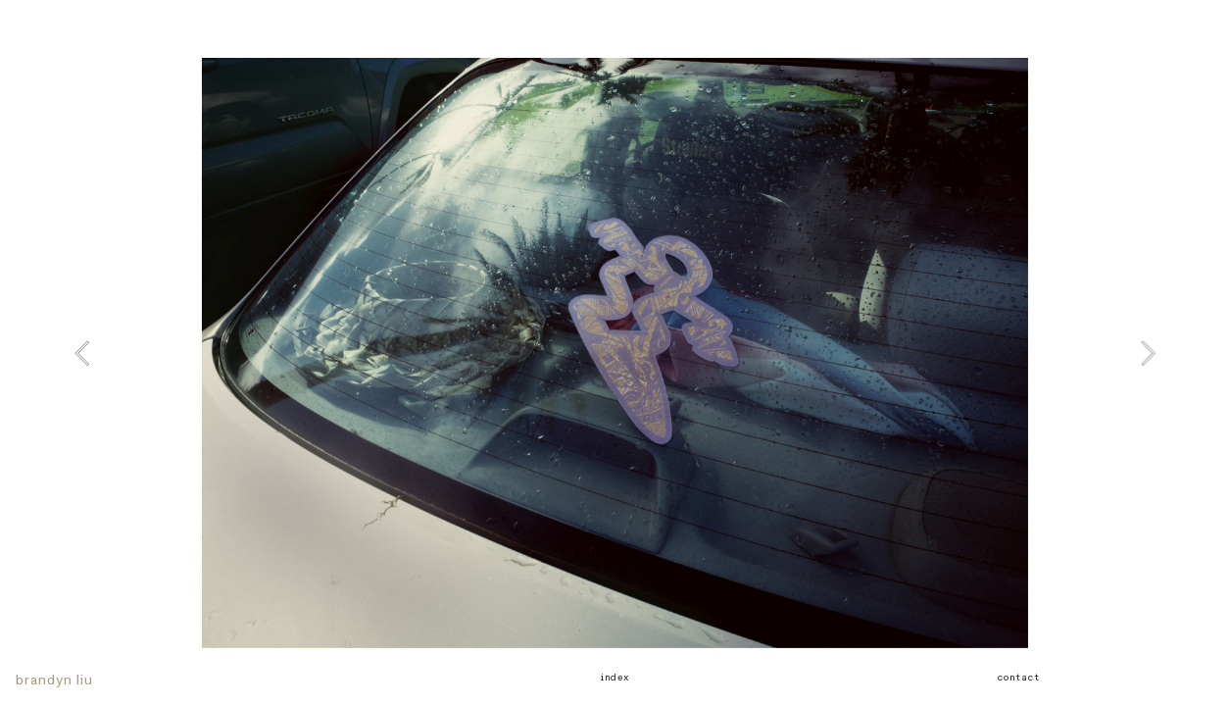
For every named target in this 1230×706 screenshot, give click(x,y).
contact (1018, 677)
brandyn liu (54, 680)
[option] (615, 353)
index (615, 677)
